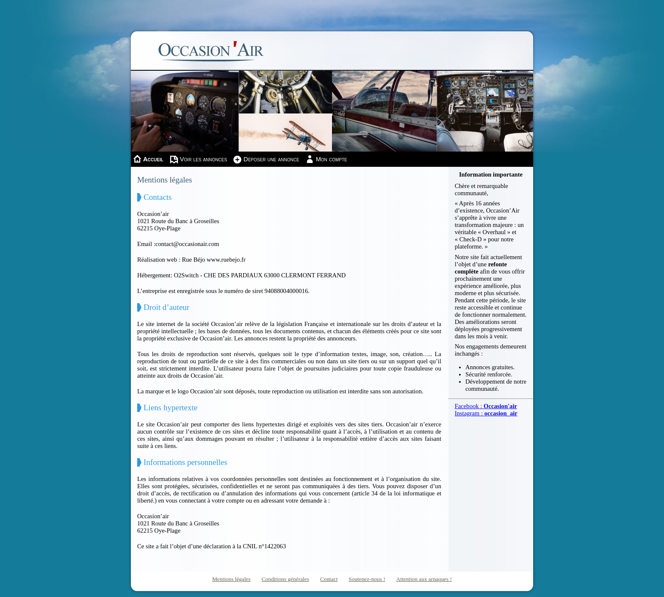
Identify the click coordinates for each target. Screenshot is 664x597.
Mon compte (331, 159)
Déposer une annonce (271, 159)
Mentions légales (231, 579)
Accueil (153, 159)
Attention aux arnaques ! (424, 579)
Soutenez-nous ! (367, 579)
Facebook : (486, 406)
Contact (329, 579)
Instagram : (486, 413)
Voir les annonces (203, 159)
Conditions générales (285, 579)
